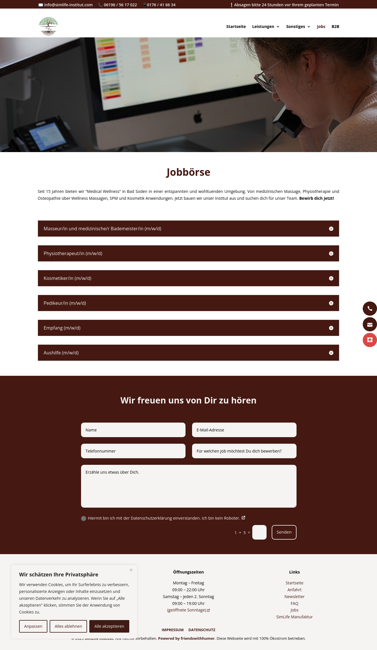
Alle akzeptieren (109, 626)
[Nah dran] (131, 569)
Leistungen (263, 26)
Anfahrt (294, 589)
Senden (284, 532)
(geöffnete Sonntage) (188, 610)
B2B (335, 26)
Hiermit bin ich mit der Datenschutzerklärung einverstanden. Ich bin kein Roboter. (163, 518)
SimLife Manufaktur (294, 616)
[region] (74, 602)
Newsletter (295, 596)
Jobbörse (188, 172)
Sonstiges (295, 26)
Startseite (236, 26)
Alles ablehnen (68, 626)
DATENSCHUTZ (201, 629)
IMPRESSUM (173, 629)
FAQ (295, 603)
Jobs (321, 26)
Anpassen (33, 626)
